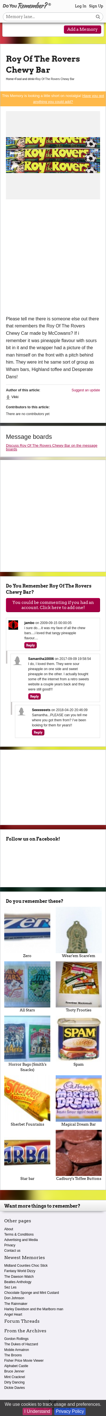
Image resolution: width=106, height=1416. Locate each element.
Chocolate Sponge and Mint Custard (31, 1293)
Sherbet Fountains (27, 1100)
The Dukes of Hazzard (21, 1344)
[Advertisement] (53, 259)
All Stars (27, 986)
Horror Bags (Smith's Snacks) (27, 1044)
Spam (79, 1041)
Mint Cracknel (14, 1377)
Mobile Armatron (16, 1350)
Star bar (27, 1155)
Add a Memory (82, 29)
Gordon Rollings (16, 1339)
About (8, 1229)
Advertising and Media (21, 1240)
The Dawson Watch (19, 1277)
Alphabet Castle (16, 1366)
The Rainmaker (15, 1304)
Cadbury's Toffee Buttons (79, 1155)
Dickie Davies (14, 1388)
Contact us (12, 1251)
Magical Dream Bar (79, 1100)
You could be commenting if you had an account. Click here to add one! (53, 605)
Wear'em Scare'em (79, 932)
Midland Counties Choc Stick (25, 1266)
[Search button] (98, 17)
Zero (27, 932)
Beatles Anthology (17, 1282)
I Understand (37, 1411)
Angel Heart (13, 1314)
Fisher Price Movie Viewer (24, 1361)
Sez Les (10, 1287)
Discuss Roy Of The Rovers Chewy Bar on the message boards (51, 447)
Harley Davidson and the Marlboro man (33, 1309)
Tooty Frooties (79, 986)
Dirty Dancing (14, 1382)
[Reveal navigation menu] (10, 30)
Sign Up (96, 6)
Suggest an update (86, 390)
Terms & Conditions (19, 1234)
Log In (80, 6)
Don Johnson (14, 1298)
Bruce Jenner (14, 1371)
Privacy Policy (70, 1411)
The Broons (13, 1355)
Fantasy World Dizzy (19, 1271)
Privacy (9, 1245)
